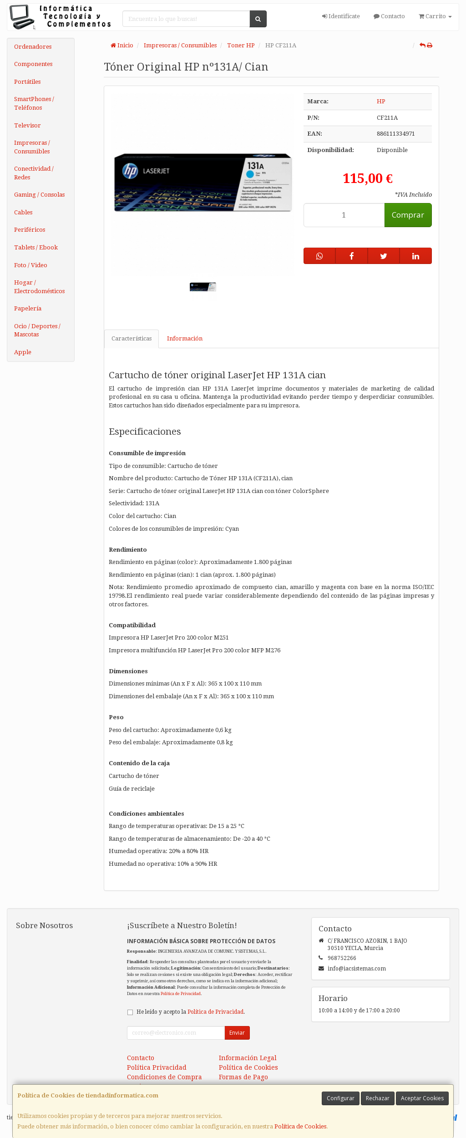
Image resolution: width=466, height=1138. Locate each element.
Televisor (27, 125)
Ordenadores (32, 46)
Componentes (33, 64)
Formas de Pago (243, 1077)
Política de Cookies (300, 1126)
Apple (22, 352)
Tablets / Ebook (36, 247)
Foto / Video (30, 265)
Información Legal (248, 1058)
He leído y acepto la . (191, 1012)
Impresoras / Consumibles (32, 147)
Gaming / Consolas (39, 194)
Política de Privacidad (181, 993)
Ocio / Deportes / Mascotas (37, 330)
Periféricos (29, 229)
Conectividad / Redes (34, 173)
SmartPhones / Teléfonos (34, 103)
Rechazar (378, 1098)
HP (381, 101)
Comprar (408, 214)
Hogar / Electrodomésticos (39, 287)
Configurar (341, 1098)
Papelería (27, 308)
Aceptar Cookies (422, 1098)
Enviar (237, 1032)
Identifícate (341, 16)
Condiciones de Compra (164, 1077)
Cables (23, 212)
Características (131, 338)
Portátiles (27, 81)
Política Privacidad (157, 1067)
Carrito (435, 16)
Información (185, 338)
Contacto (389, 16)
